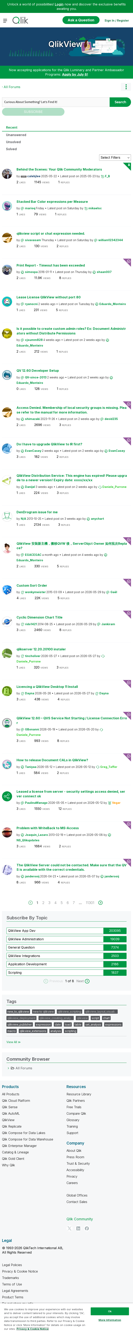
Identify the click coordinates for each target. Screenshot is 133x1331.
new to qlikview (43, 1011)
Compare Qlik (76, 1113)
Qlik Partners (75, 1101)
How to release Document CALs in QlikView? (52, 760)
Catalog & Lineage (15, 1152)
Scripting (15, 973)
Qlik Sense (10, 1107)
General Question (21, 947)
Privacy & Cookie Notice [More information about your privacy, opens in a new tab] (33, 1328)
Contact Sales (76, 1202)
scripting (70, 1031)
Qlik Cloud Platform (16, 1101)
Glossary (72, 1120)
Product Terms (12, 1297)
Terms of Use (12, 1284)
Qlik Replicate (12, 1126)
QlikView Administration (26, 939)
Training (72, 1126)
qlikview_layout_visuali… (101, 1011)
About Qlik (73, 1151)
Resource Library (78, 1094)
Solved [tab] (11, 149)
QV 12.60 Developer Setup (38, 371)
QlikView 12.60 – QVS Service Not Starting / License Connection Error (72, 720)
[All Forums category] (8, 1068)
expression (43, 1024)
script (95, 1018)
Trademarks (10, 1278)
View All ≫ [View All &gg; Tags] (13, 1042)
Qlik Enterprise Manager (19, 1146)
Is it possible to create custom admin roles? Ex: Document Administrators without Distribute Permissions (71, 331)
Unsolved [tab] (13, 142)
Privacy (71, 1176)
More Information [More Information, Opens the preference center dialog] (110, 1320)
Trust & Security (78, 1163)
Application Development (27, 964)
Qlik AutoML (11, 1113)
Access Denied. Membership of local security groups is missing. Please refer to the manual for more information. (72, 410)
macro (11, 1031)
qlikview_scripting (69, 1011)
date (58, 1024)
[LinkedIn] (78, 1228)
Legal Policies (12, 1265)
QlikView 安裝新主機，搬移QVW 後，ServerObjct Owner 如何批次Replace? (72, 546)
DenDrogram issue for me (37, 512)
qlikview (82, 1018)
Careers (72, 1183)
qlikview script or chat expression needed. (51, 233)
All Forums (12, 87)
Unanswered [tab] (16, 135)
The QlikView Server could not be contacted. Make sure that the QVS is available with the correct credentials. (72, 867)
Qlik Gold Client (13, 1159)
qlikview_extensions (33, 1031)
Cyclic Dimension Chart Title (39, 617)
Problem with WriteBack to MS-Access (48, 828)
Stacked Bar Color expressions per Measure (52, 202)
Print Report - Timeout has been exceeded (51, 265)
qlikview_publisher (19, 1024)
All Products (10, 1094)
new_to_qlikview (18, 1011)
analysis (55, 1031)
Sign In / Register (117, 20)
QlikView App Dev (21, 931)
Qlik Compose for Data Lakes (23, 1133)
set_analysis (93, 1024)
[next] (100, 903)
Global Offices (76, 1195)
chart (106, 1018)
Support (72, 1133)
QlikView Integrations (24, 956)
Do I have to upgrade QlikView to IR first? (49, 444)
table (78, 1024)
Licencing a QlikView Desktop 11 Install (47, 687)
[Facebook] (87, 1228)
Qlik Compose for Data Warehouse (27, 1139)
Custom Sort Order (32, 585)
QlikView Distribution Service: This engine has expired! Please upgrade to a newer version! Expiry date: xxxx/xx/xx (72, 478)
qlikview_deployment (21, 1018)
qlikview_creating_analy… (56, 1018)
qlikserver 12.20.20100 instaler (41, 649)
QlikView (65, 44)
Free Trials (73, 1107)
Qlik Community (79, 1219)
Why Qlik (8, 1165)
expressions (113, 1024)
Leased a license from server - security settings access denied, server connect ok (71, 793)
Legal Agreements (15, 1291)
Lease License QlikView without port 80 (49, 297)
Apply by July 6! (75, 74)
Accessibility (75, 1170)
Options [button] (126, 87)
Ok (110, 1311)
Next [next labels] (80, 981)
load (68, 1024)
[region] (66, 1317)
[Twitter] (69, 1228)
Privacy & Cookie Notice (20, 1271)
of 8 (71, 981)
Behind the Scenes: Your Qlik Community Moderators (59, 169)
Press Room (75, 1157)
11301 (90, 903)
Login (59, 4)
